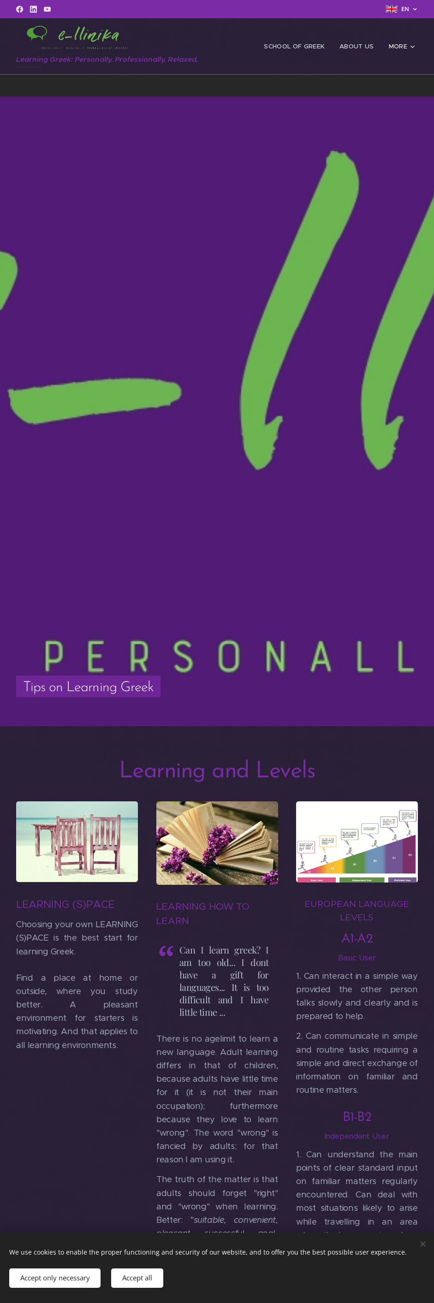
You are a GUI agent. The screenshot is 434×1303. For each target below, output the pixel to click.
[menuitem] (298, 46)
